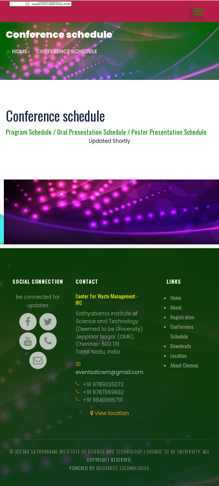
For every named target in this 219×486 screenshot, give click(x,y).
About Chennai (184, 365)
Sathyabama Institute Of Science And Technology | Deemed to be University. (116, 451)
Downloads (180, 346)
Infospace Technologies (123, 468)
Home (16, 51)
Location (178, 355)
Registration (182, 317)
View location (109, 413)
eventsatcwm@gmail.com (109, 372)
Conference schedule (66, 51)
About (176, 307)
